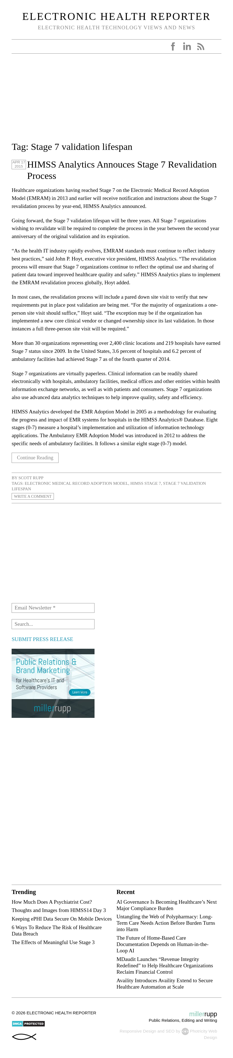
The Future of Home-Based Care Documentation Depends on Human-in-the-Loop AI (162, 944)
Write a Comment (34, 496)
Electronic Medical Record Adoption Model (76, 483)
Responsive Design (138, 1031)
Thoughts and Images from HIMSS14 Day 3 (59, 910)
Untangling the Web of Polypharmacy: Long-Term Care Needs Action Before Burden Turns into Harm (165, 923)
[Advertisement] (116, 101)
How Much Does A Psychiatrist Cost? (52, 902)
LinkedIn (187, 46)
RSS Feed (201, 46)
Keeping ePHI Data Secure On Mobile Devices (62, 919)
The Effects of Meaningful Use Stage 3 (53, 942)
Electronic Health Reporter (116, 16)
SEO (170, 1031)
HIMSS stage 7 (145, 483)
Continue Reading (36, 458)
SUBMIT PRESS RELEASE (42, 639)
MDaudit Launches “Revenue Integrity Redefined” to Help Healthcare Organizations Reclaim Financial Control (164, 965)
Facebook (173, 46)
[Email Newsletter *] (53, 608)
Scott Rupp (31, 477)
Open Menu (18, 46)
